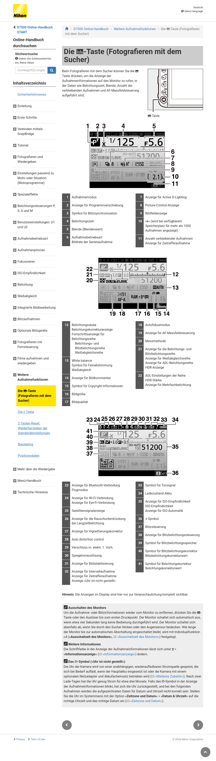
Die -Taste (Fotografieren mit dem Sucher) (34, 395)
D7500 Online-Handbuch (91, 29)
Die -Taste (26, 412)
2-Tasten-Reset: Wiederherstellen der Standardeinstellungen (34, 428)
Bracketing (25, 444)
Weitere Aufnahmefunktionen (135, 29)
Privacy (20, 739)
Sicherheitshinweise (32, 94)
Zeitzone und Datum (146, 701)
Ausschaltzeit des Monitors (138, 637)
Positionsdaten (29, 456)
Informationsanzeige (119, 654)
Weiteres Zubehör (169, 676)
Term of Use (38, 739)
